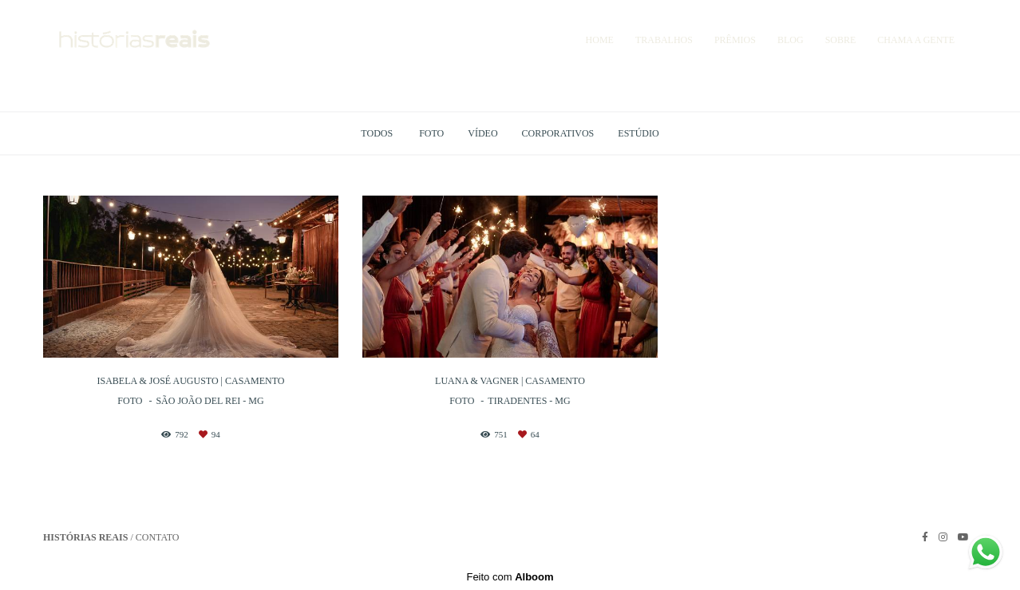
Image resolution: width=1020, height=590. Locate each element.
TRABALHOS (664, 40)
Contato (158, 537)
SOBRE (840, 40)
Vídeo (482, 133)
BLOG (790, 40)
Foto (431, 133)
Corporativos (558, 133)
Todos (377, 133)
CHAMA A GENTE (916, 40)
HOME (600, 40)
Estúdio (638, 133)
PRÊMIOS (735, 40)
